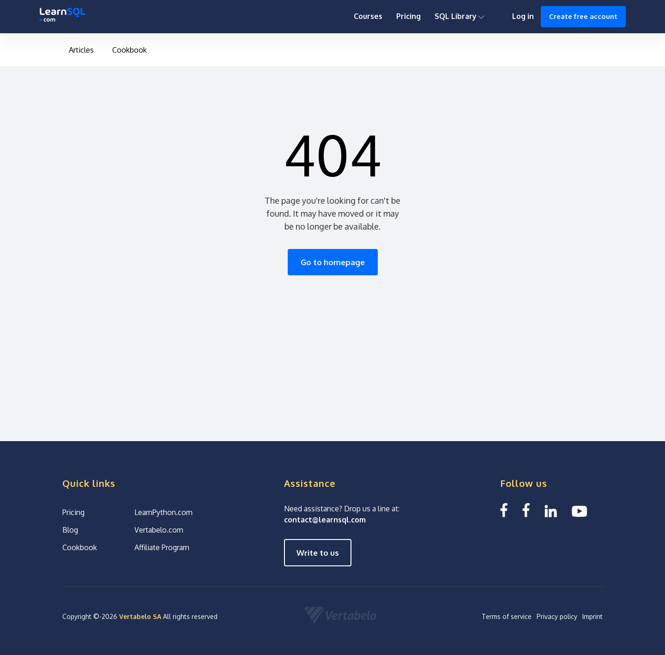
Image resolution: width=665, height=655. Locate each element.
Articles (81, 50)
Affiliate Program (161, 547)
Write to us (317, 553)
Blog (70, 529)
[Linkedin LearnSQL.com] (550, 510)
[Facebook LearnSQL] (504, 510)
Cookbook (129, 50)
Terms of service (507, 616)
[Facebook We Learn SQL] (526, 510)
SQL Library (459, 16)
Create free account (583, 16)
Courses (368, 16)
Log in (523, 16)
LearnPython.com (163, 512)
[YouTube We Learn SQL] (580, 510)
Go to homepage (333, 262)
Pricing (408, 16)
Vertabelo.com (158, 529)
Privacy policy (557, 616)
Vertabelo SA (140, 616)
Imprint (592, 616)
